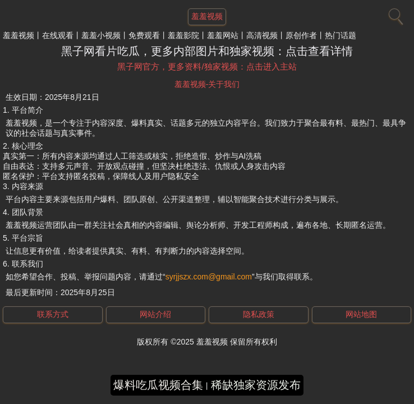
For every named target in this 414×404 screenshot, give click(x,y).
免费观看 (144, 35)
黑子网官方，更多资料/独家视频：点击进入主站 (206, 66)
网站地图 (361, 314)
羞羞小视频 (101, 35)
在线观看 (57, 35)
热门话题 (340, 35)
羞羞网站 (222, 35)
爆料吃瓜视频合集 (158, 385)
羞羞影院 (183, 35)
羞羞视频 (18, 35)
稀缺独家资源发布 (256, 385)
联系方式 (52, 314)
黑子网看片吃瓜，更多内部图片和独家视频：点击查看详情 (207, 51)
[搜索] (394, 14)
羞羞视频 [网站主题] (207, 16)
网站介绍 (155, 314)
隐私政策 (258, 314)
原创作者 (301, 35)
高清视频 (262, 35)
